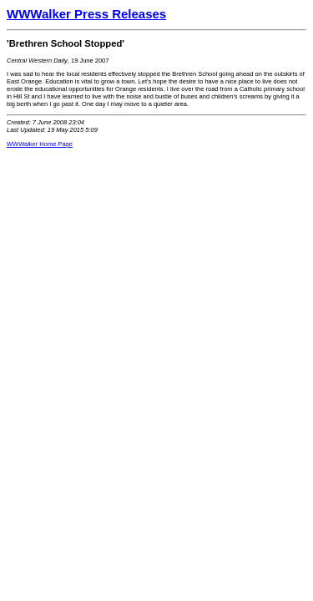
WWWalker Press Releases (86, 14)
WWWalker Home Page (40, 144)
